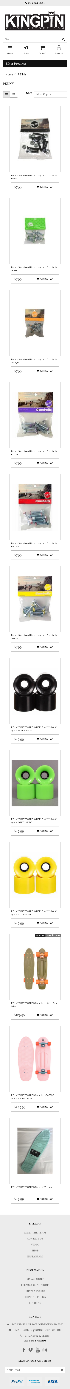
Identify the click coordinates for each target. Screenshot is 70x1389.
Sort (28, 93)
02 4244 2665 (35, 2)
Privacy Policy (35, 1291)
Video (35, 1244)
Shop (35, 1250)
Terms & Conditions (35, 1285)
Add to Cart (44, 187)
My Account (35, 1279)
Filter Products (16, 63)
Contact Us (35, 1238)
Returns (35, 1303)
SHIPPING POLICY (35, 1297)
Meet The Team (35, 1232)
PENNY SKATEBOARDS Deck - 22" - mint (31, 1187)
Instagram (35, 1256)
